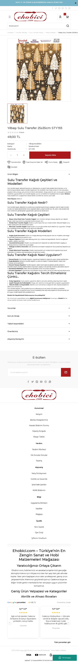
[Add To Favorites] (14, 162)
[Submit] (66, 372)
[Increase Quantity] (24, 155)
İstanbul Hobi (34, 146)
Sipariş (39, 461)
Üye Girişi (39, 532)
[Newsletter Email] (39, 372)
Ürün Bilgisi (12, 174)
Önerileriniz (12, 331)
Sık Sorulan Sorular (39, 455)
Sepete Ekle (50, 155)
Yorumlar (11, 308)
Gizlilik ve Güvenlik (39, 479)
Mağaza (39, 514)
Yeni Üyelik (39, 527)
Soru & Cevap (13, 316)
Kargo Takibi (39, 437)
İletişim (39, 414)
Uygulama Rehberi (39, 503)
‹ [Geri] (9, 622)
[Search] (39, 26)
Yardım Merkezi (39, 449)
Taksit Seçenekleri (15, 324)
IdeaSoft (27, 660)
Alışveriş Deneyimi (15, 339)
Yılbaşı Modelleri (35, 144)
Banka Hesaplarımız (39, 420)
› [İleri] (68, 622)
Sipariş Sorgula (39, 431)
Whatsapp (65, 657)
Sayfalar (39, 508)
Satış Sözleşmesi (39, 473)
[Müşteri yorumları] (39, 622)
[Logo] (30, 16)
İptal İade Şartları (39, 485)
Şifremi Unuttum (39, 538)
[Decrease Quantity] (11, 155)
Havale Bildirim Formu (39, 425)
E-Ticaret (34, 660)
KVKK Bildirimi (39, 490)
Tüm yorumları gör (62, 642)
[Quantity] (17, 155)
